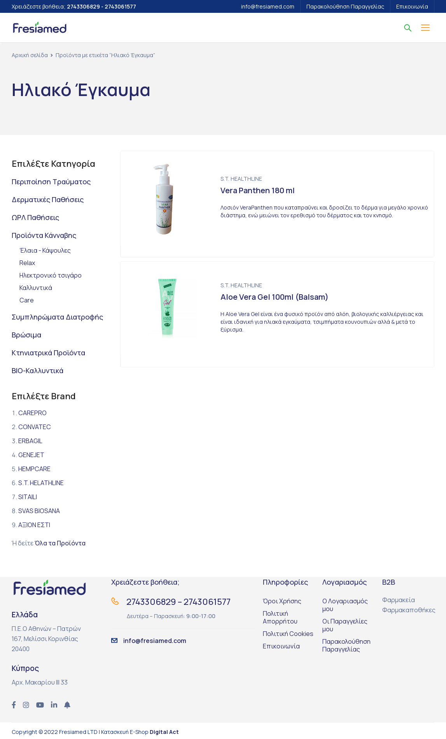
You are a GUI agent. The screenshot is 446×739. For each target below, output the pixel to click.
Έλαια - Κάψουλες (45, 250)
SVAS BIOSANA (39, 511)
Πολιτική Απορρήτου (280, 617)
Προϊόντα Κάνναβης (44, 235)
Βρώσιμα (26, 334)
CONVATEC (34, 427)
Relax (27, 263)
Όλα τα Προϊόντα (60, 543)
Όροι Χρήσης (282, 601)
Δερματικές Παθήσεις (48, 199)
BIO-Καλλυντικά (37, 370)
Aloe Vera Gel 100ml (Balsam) (274, 297)
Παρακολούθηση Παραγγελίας (345, 6)
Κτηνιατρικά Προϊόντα (48, 352)
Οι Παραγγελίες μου (344, 625)
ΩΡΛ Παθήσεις (35, 217)
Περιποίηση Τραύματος (51, 181)
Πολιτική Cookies (288, 633)
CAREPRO (32, 413)
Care (26, 300)
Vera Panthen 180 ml (257, 190)
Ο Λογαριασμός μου (345, 605)
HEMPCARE (34, 469)
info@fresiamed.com (267, 6)
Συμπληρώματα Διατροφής (57, 316)
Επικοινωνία (412, 6)
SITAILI (27, 497)
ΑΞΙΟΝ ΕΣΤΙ (34, 525)
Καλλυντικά (35, 287)
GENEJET (31, 455)
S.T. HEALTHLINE (241, 178)
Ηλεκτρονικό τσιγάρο (50, 275)
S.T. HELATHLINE (41, 483)
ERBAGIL (30, 441)
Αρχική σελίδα (30, 55)
